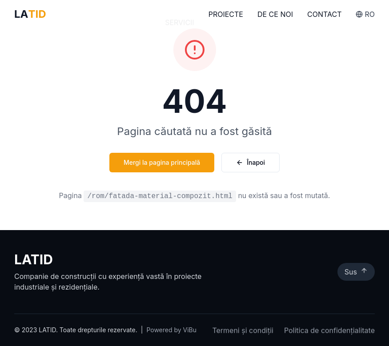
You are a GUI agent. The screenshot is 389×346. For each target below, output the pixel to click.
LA (30, 14)
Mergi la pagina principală (162, 162)
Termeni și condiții (242, 330)
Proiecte (226, 14)
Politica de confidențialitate (329, 330)
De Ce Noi (275, 15)
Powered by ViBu (171, 330)
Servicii (179, 14)
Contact (324, 15)
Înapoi (250, 162)
